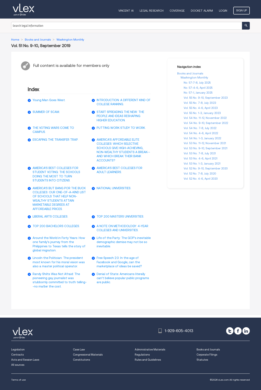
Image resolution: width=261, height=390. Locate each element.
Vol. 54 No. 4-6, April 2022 (201, 133)
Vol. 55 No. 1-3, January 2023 (202, 113)
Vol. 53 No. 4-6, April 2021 (200, 158)
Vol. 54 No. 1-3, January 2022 (202, 138)
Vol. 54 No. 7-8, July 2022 (200, 128)
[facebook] (238, 331)
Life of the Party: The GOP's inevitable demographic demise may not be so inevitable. (124, 242)
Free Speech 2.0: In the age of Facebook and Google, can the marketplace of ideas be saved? (119, 262)
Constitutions (81, 359)
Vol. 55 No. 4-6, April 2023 (201, 107)
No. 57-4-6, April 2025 (198, 87)
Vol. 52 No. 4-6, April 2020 (201, 178)
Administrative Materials (150, 349)
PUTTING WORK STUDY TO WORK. (121, 127)
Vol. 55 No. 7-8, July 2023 (200, 102)
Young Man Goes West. (49, 100)
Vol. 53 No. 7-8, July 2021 (200, 153)
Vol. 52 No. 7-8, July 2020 (200, 173)
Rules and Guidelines (148, 359)
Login (223, 10)
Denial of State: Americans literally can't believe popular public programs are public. (123, 278)
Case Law (79, 349)
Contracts (17, 354)
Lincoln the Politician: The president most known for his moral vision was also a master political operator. (59, 262)
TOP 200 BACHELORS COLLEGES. (56, 226)
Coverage (177, 10)
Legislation (18, 349)
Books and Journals (190, 73)
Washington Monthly (194, 77)
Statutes (202, 359)
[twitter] (229, 331)
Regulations (142, 354)
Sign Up (241, 10)
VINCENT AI (126, 10)
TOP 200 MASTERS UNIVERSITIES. (120, 216)
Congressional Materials (88, 354)
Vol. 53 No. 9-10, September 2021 (205, 148)
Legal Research (152, 10)
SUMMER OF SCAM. (46, 112)
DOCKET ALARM (202, 10)
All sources (17, 364)
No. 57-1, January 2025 (198, 92)
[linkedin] (246, 331)
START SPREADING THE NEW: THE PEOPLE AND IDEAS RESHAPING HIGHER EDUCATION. (120, 116)
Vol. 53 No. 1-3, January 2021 (202, 163)
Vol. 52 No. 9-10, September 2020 (206, 168)
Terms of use (18, 379)
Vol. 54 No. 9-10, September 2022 (206, 123)
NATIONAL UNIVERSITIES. (114, 188)
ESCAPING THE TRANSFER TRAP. (55, 139)
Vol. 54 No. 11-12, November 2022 (205, 117)
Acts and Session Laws (25, 359)
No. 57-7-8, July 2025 (197, 82)
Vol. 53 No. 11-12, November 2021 (205, 143)
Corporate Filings (207, 354)
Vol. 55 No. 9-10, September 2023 (206, 97)
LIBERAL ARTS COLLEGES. (50, 216)
